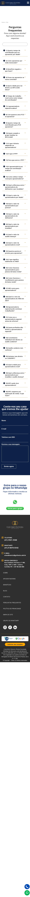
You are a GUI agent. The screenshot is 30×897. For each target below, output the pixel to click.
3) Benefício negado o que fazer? (12, 70)
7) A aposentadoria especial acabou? (11, 107)
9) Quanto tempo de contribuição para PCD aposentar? (12, 125)
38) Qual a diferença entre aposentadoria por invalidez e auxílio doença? (13, 375)
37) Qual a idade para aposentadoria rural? (12, 366)
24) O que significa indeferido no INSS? (11, 260)
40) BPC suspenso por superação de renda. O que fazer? (13, 393)
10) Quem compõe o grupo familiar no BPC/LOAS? (11, 135)
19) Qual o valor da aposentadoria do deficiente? (11, 216)
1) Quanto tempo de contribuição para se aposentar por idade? (11, 52)
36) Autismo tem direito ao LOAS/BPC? (13, 357)
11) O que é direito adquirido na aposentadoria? (11, 145)
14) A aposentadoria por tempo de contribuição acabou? (13, 168)
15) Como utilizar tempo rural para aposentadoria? (13, 178)
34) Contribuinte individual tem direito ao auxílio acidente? (12, 340)
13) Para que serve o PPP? (13, 160)
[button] (15, 52)
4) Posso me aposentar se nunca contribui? (13, 78)
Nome (4, 420)
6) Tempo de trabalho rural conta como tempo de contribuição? (12, 98)
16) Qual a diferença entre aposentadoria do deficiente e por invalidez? (13, 187)
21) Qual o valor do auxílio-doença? (11, 235)
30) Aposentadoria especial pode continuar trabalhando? (12, 309)
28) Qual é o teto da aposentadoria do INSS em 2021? (13, 298)
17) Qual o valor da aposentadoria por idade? (13, 196)
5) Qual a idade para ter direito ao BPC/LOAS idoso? (12, 88)
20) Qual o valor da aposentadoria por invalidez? (11, 226)
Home (3, 22)
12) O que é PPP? (10, 154)
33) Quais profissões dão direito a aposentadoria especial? (13, 329)
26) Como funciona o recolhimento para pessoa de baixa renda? (13, 280)
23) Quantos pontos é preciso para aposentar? (12, 252)
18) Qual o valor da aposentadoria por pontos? (11, 206)
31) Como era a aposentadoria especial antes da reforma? (12, 319)
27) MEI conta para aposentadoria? (11, 289)
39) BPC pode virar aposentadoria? (11, 384)
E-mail (4, 429)
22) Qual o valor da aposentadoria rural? (11, 244)
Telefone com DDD (8, 437)
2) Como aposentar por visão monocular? (12, 62)
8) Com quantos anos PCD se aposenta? (13, 115)
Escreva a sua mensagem (11, 444)
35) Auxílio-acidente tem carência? (13, 349)
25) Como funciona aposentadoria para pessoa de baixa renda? (12, 270)
